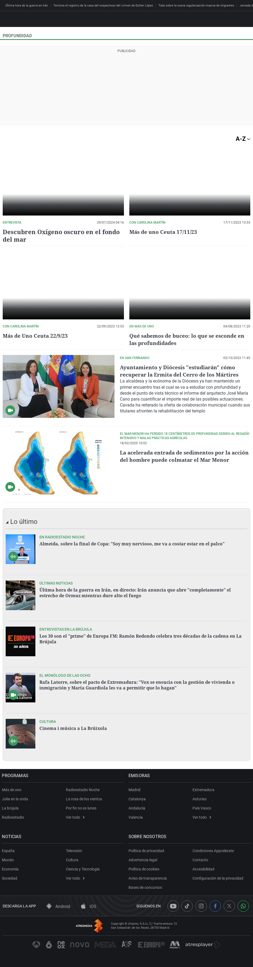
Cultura (72, 859)
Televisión (74, 850)
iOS (88, 906)
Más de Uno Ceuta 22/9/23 (36, 335)
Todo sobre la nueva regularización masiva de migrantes (196, 5)
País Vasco (202, 808)
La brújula (11, 808)
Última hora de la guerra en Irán (26, 5)
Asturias (200, 799)
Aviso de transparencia (148, 878)
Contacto (200, 859)
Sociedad (10, 878)
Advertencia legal (143, 859)
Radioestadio (14, 817)
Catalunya (138, 799)
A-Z (243, 138)
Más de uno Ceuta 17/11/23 (164, 231)
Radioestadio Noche (83, 789)
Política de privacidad (147, 850)
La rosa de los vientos (84, 799)
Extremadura (203, 789)
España (9, 850)
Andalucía (137, 808)
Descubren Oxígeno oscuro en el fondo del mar (61, 235)
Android (58, 906)
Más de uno (12, 789)
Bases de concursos (146, 887)
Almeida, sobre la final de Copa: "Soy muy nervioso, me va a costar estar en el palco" (132, 543)
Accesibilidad (203, 869)
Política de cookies (144, 869)
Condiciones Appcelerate (213, 850)
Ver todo (75, 817)
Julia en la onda (16, 799)
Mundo (9, 859)
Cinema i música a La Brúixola (73, 728)
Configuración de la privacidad (218, 878)
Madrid (135, 789)
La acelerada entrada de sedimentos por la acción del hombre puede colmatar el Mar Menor (177, 459)
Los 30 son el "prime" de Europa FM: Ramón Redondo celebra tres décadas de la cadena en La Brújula (140, 638)
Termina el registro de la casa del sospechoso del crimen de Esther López (103, 5)
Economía (11, 869)
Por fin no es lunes (81, 808)
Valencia (136, 817)
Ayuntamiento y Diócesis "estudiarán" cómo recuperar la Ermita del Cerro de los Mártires (181, 371)
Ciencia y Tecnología (83, 869)
